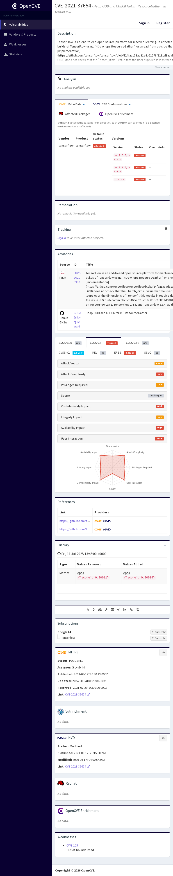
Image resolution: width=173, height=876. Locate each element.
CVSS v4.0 (70, 343)
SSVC (152, 352)
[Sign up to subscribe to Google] (158, 632)
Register (163, 23)
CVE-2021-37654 (73, 5)
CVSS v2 (71, 352)
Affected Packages (75, 114)
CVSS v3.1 (104, 343)
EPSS (125, 352)
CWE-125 (72, 845)
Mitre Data (71, 104)
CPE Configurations (111, 104)
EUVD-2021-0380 (77, 277)
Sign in (144, 23)
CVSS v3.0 (137, 343)
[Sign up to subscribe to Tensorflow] (158, 638)
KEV (99, 352)
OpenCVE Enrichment (116, 114)
